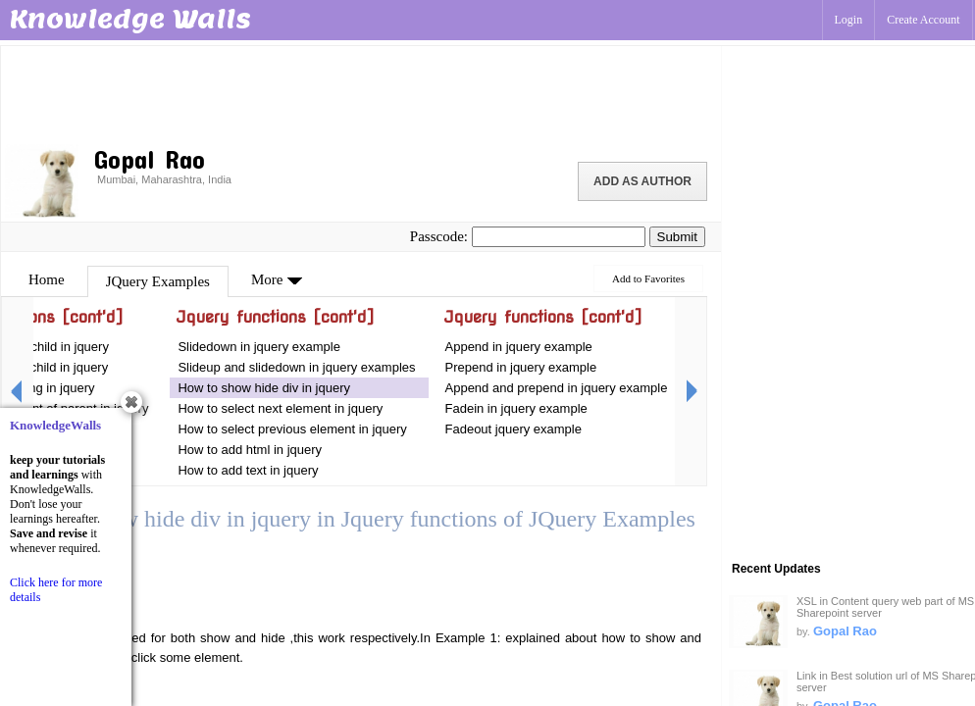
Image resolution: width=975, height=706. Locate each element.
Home (46, 279)
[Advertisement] (361, 93)
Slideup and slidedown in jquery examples (296, 367)
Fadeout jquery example (513, 429)
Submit (677, 236)
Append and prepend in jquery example (556, 387)
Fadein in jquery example (516, 408)
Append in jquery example (518, 346)
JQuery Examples (158, 281)
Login (849, 19)
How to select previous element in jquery (292, 429)
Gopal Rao (845, 631)
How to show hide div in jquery (264, 387)
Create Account (923, 19)
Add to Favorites (648, 278)
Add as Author (642, 181)
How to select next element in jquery (281, 408)
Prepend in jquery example (521, 367)
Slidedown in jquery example (258, 346)
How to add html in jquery (250, 449)
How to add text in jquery (248, 470)
